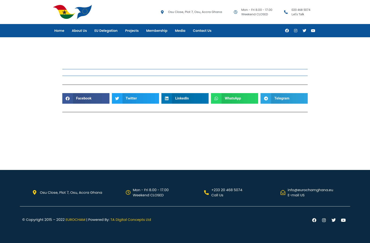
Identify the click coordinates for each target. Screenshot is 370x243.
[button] (85, 98)
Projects (132, 30)
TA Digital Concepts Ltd (130, 219)
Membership (157, 30)
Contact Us (202, 30)
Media (180, 30)
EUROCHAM (75, 219)
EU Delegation (106, 30)
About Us (79, 30)
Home (59, 30)
